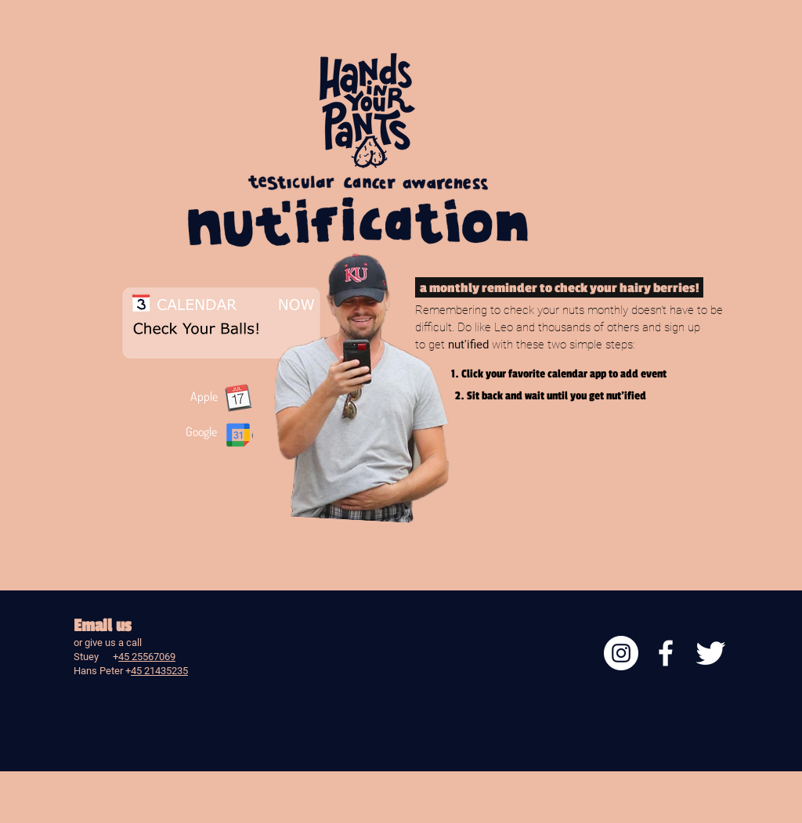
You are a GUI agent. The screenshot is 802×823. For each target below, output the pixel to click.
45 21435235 (159, 671)
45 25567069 (146, 656)
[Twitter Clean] (710, 653)
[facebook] (665, 653)
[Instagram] (621, 653)
